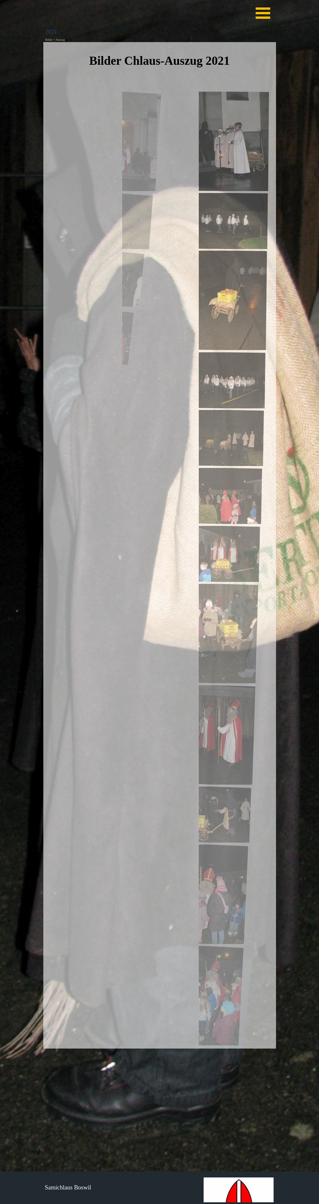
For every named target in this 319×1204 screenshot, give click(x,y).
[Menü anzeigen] (263, 13)
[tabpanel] (159, 65)
